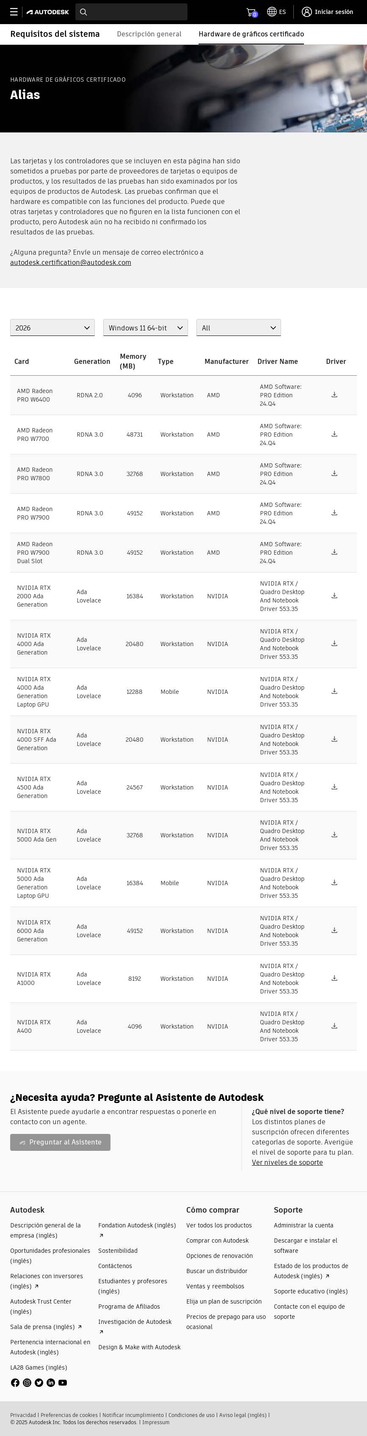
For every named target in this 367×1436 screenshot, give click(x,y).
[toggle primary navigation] (18, 12)
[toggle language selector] (276, 12)
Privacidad (23, 1415)
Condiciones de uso (191, 1415)
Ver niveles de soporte (287, 1162)
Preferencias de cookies (69, 1415)
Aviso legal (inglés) (243, 1415)
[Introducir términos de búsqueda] (131, 11)
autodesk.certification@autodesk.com (70, 262)
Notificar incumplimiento (133, 1415)
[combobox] (131, 11)
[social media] (39, 1383)
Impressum (156, 1422)
